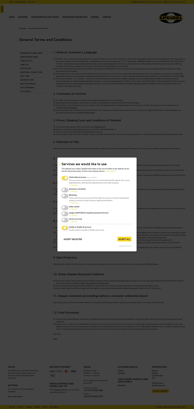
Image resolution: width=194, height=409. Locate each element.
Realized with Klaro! (125, 246)
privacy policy (110, 171)
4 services (73, 185)
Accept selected (73, 239)
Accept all (124, 239)
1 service (73, 191)
